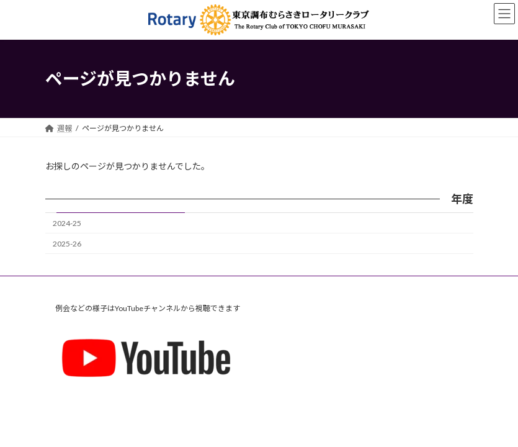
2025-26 (67, 243)
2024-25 (67, 223)
